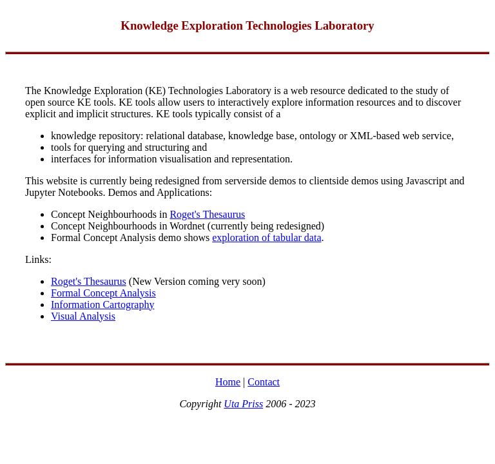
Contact (264, 381)
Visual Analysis (83, 316)
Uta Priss (243, 403)
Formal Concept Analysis (103, 292)
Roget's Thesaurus (207, 214)
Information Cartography (102, 304)
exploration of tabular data (266, 237)
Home (227, 381)
